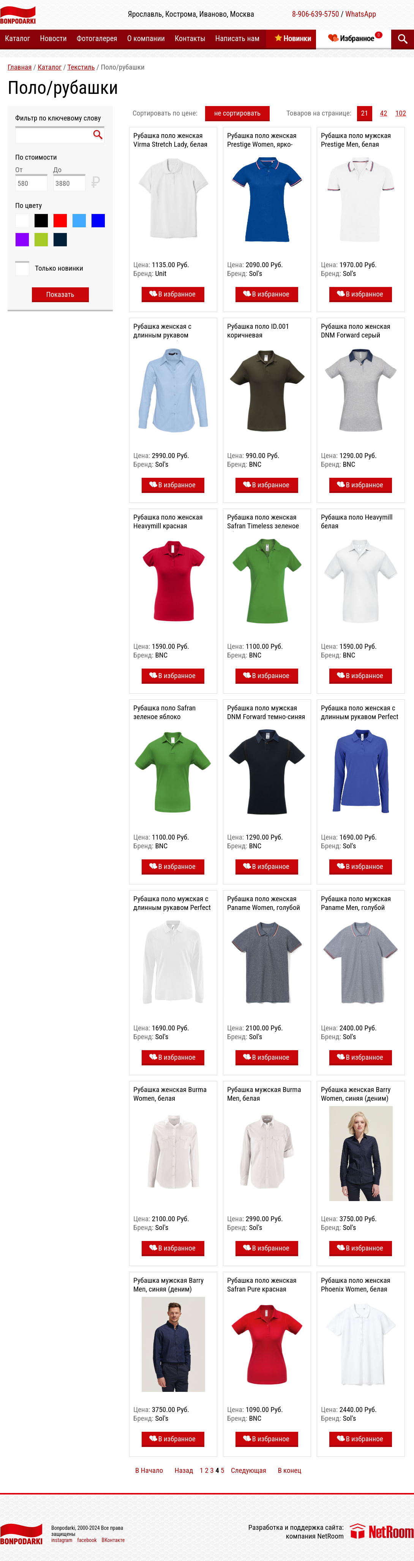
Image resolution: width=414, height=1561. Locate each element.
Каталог (50, 67)
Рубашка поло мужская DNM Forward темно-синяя (266, 712)
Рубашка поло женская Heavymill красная (168, 521)
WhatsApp (360, 14)
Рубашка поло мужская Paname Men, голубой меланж (356, 907)
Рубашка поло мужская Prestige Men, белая (356, 140)
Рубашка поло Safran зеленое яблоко (164, 712)
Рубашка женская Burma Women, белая (170, 1094)
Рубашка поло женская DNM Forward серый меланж (355, 335)
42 (383, 113)
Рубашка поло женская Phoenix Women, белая (355, 1284)
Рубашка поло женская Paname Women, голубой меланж (263, 907)
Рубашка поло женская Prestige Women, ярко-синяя (262, 144)
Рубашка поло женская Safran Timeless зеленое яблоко (263, 526)
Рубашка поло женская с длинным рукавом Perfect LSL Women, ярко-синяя (359, 717)
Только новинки (59, 268)
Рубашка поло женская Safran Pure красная (262, 1284)
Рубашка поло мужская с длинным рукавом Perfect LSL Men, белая (172, 907)
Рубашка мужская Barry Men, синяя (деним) (168, 1284)
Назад (184, 1470)
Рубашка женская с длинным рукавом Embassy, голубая (162, 335)
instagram (61, 1540)
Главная (20, 67)
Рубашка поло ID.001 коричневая (258, 330)
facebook (86, 1540)
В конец (289, 1470)
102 (400, 113)
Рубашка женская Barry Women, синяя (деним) (356, 1094)
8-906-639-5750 (315, 14)
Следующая (248, 1470)
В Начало (149, 1470)
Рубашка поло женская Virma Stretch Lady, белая (170, 140)
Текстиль (81, 67)
